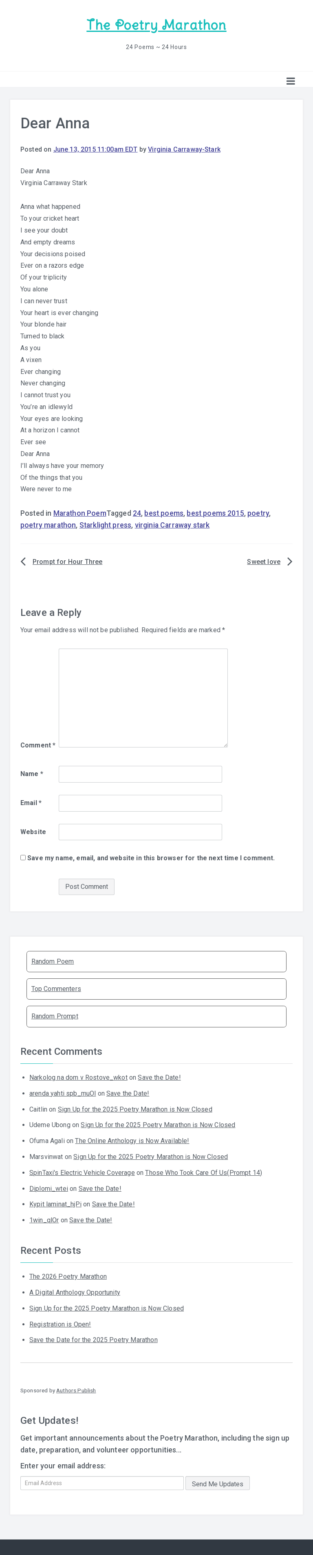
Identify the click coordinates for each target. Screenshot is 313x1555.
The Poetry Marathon (156, 24)
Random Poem (52, 960)
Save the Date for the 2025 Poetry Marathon (93, 1339)
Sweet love (263, 561)
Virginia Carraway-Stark (184, 148)
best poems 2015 (215, 512)
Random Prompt (54, 1015)
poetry (258, 512)
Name (31, 773)
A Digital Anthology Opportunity (74, 1291)
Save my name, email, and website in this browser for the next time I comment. (151, 857)
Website (33, 831)
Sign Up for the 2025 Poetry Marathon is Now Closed (135, 1108)
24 (137, 512)
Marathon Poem (79, 512)
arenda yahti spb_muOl (62, 1092)
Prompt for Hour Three (67, 561)
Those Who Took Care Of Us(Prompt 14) (203, 1172)
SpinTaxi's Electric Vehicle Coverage (82, 1172)
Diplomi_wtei (48, 1187)
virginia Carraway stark (172, 524)
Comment (37, 744)
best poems (163, 512)
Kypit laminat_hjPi (55, 1203)
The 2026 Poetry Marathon (68, 1276)
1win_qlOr (44, 1219)
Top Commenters (56, 988)
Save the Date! (159, 1077)
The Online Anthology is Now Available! (132, 1140)
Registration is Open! (60, 1323)
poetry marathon (48, 524)
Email (31, 802)
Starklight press (105, 524)
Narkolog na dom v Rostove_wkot (78, 1077)
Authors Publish (76, 1389)
